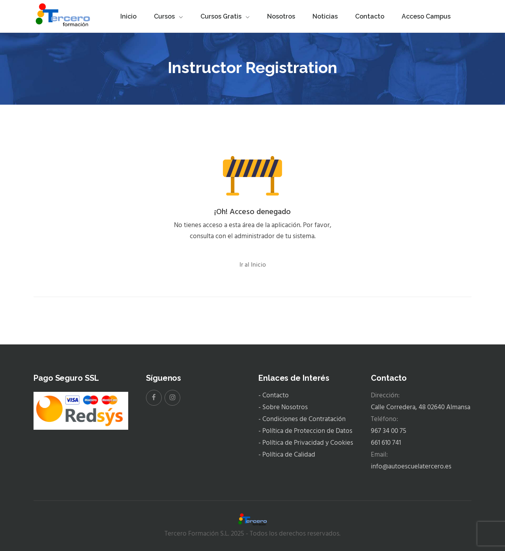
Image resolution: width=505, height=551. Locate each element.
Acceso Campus (426, 16)
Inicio (128, 16)
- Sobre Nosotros (283, 407)
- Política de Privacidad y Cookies (305, 443)
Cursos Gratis (225, 16)
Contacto (369, 16)
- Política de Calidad (286, 454)
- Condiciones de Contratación (302, 419)
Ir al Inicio (252, 265)
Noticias (325, 16)
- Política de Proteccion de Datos (305, 431)
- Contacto (273, 395)
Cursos (168, 16)
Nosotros (281, 16)
